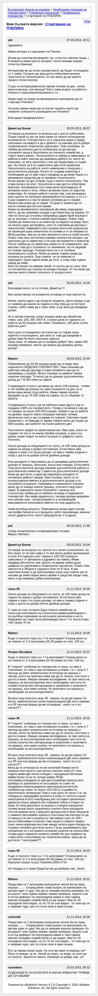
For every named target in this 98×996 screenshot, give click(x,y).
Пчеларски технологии (44, 12)
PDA (87, 21)
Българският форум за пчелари (29, 9)
